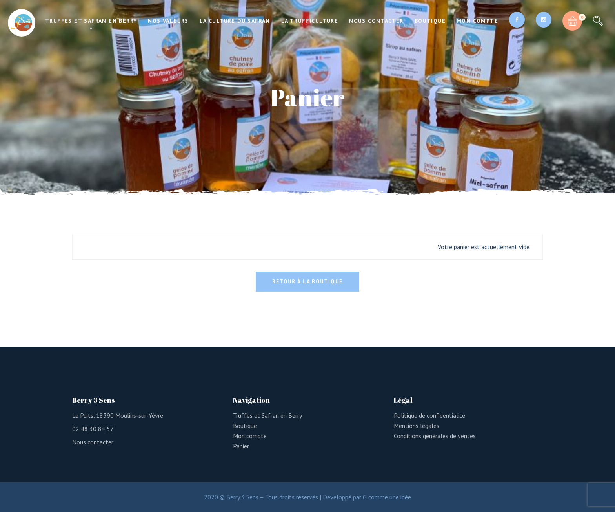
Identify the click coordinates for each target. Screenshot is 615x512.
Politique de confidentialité (429, 415)
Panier (241, 446)
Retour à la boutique (307, 281)
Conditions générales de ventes (435, 436)
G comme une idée (387, 497)
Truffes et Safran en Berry (267, 415)
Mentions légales (416, 425)
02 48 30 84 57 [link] (93, 429)
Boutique (245, 425)
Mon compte (250, 436)
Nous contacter (92, 442)
